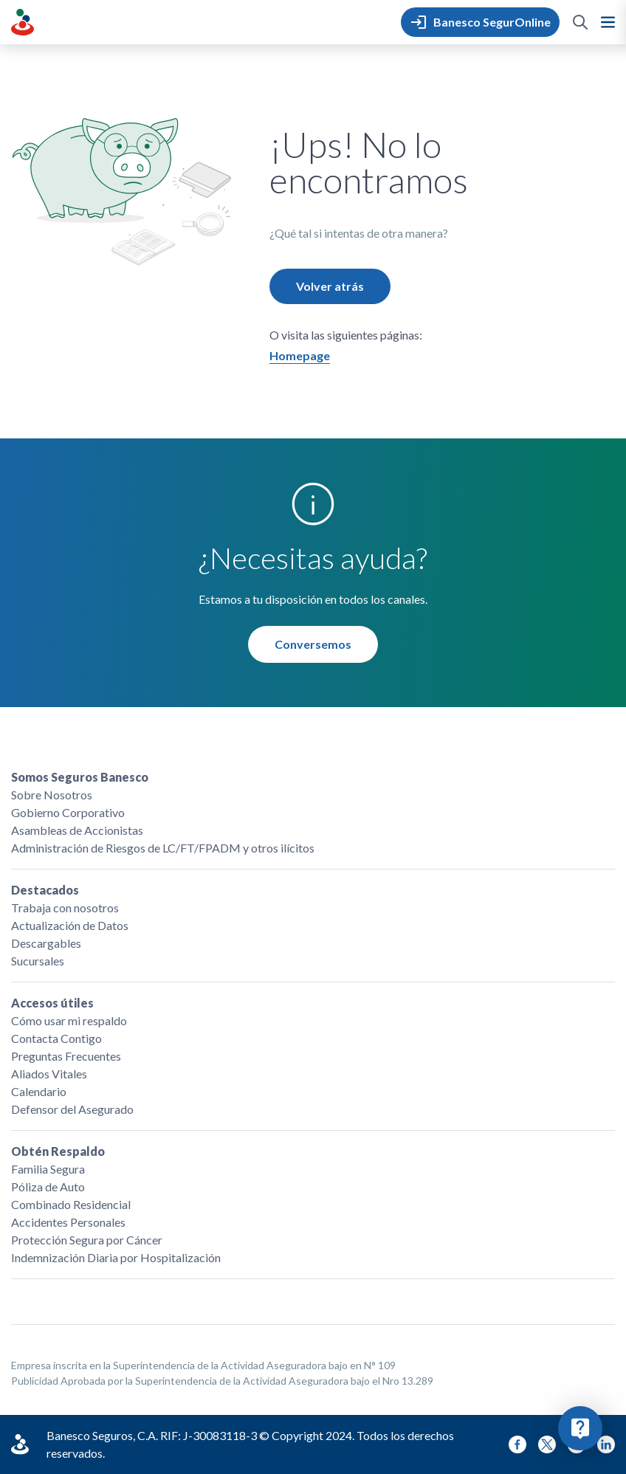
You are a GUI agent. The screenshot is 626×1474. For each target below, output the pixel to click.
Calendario (38, 1091)
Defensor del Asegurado (72, 1109)
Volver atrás (330, 286)
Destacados (45, 890)
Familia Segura (48, 1169)
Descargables (46, 943)
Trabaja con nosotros (65, 907)
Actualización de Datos (69, 925)
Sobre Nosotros (51, 795)
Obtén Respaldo (58, 1151)
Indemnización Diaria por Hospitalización (116, 1257)
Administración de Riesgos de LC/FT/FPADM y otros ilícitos (162, 848)
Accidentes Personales (68, 1222)
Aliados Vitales (49, 1074)
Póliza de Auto (48, 1186)
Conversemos (313, 644)
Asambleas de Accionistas (77, 830)
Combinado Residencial (71, 1204)
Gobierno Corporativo (68, 812)
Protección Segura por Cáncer (86, 1240)
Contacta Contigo (56, 1038)
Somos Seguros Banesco (79, 777)
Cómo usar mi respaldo (69, 1020)
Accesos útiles (52, 1003)
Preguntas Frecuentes (66, 1056)
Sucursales (37, 961)
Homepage (299, 355)
